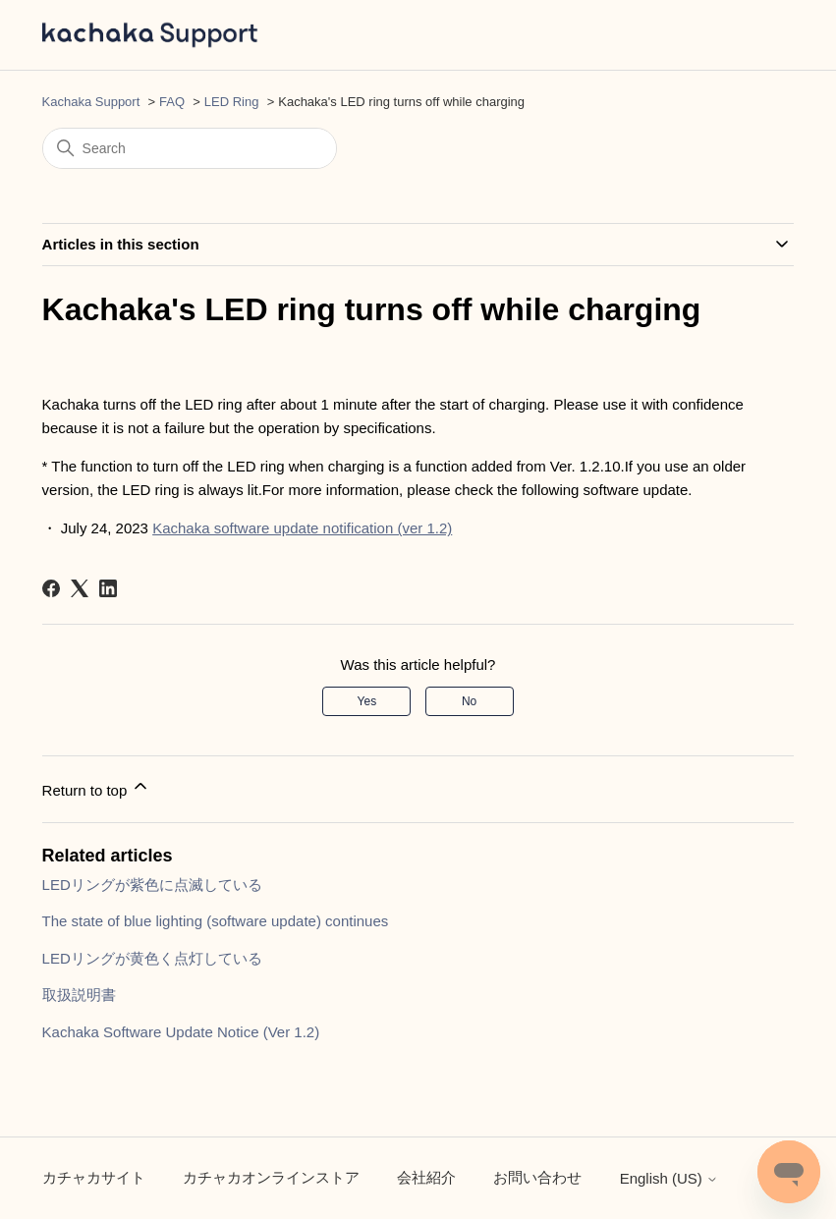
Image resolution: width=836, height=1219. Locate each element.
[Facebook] (51, 588)
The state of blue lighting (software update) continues (215, 921)
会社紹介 (426, 1177)
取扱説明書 (79, 994)
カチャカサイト (93, 1177)
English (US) (669, 1178)
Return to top (96, 787)
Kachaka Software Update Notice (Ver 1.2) (181, 1032)
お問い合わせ (537, 1177)
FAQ (172, 101)
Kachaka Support (91, 101)
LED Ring (231, 101)
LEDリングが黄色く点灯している (152, 958)
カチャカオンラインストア (271, 1177)
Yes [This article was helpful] (367, 701)
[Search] (189, 148)
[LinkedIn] (108, 588)
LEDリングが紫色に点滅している (152, 884)
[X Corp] (79, 588)
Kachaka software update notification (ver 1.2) (302, 528)
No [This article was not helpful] (469, 701)
